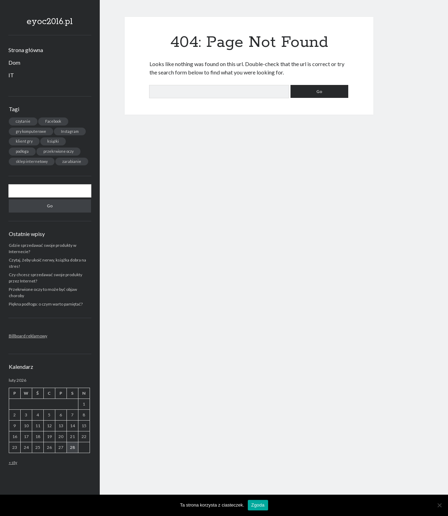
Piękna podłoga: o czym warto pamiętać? (46, 304)
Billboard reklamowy (28, 335)
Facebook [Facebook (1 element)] (53, 121)
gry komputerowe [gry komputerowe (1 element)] (31, 131)
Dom (14, 62)
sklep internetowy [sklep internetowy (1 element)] (32, 161)
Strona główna (25, 49)
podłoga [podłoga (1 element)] (22, 151)
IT (11, 75)
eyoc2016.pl (50, 21)
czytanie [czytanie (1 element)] (23, 121)
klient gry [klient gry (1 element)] (24, 141)
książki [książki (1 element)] (53, 141)
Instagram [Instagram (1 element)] (70, 131)
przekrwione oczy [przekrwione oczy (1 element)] (58, 151)
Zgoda (258, 505)
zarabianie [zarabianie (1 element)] (71, 161)
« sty (13, 462)
